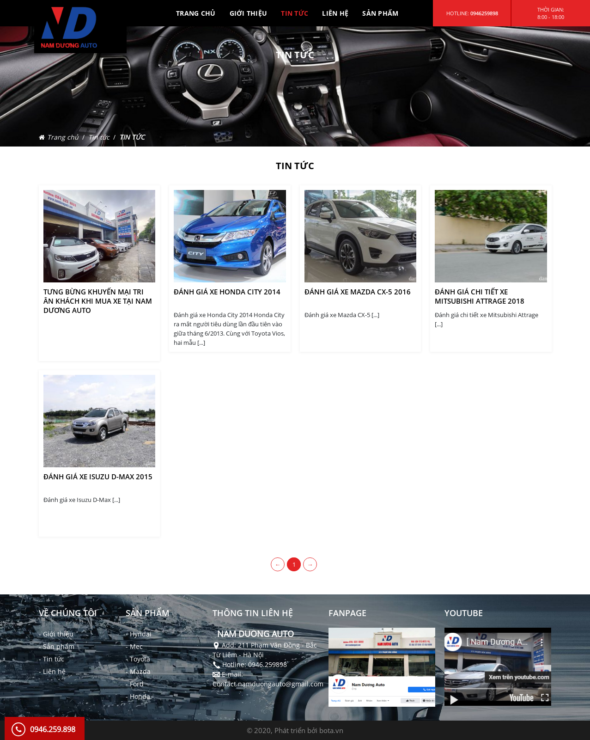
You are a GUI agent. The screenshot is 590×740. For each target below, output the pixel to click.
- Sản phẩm (56, 646)
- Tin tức (51, 658)
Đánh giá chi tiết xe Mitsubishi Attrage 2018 (479, 296)
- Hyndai (139, 634)
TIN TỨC (294, 13)
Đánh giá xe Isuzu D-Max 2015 (97, 476)
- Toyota (138, 658)
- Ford (135, 683)
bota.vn (331, 730)
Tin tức (98, 137)
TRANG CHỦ (196, 13)
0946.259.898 (52, 729)
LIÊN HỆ (335, 13)
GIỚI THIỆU (249, 13)
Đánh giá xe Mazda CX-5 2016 (357, 291)
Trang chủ (63, 137)
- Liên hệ (52, 671)
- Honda (138, 696)
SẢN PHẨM (380, 13)
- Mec (134, 646)
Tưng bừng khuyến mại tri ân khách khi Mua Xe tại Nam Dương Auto (97, 301)
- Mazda (138, 671)
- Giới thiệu (56, 634)
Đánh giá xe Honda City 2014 (227, 291)
